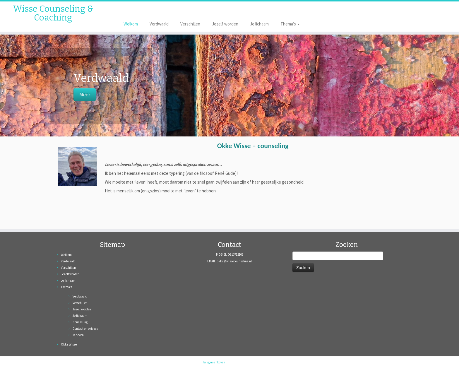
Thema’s (290, 24)
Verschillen (190, 24)
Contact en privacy (85, 328)
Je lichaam (259, 24)
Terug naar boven (214, 362)
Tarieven (78, 335)
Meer (84, 94)
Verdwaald (159, 24)
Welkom (131, 24)
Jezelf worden (225, 24)
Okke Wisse (69, 344)
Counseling (80, 322)
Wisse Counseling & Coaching (53, 13)
